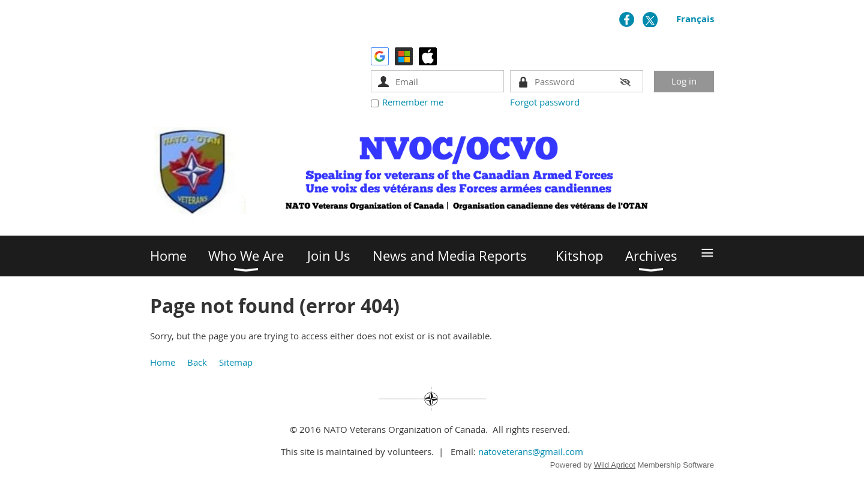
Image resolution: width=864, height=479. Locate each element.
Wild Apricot (614, 464)
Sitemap (236, 362)
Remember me (412, 102)
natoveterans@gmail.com (530, 451)
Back (197, 362)
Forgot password (545, 102)
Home (162, 362)
